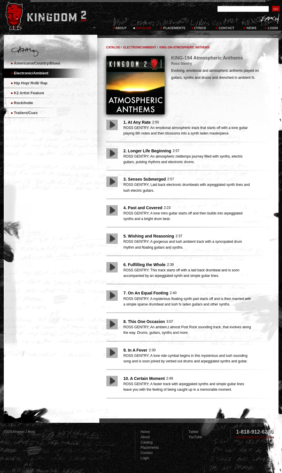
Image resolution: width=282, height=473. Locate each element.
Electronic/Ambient (31, 73)
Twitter (193, 432)
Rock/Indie (23, 103)
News (250, 23)
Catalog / (114, 47)
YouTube (195, 437)
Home (145, 432)
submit (276, 8)
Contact (226, 23)
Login (145, 458)
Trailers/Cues (26, 113)
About (145, 437)
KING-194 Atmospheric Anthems (184, 47)
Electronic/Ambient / (140, 47)
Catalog (142, 23)
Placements (172, 23)
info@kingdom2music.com (255, 437)
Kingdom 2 (53, 16)
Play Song (112, 125)
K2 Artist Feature (29, 93)
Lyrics (200, 23)
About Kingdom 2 (120, 23)
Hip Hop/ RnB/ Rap (31, 83)
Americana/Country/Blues (37, 63)
